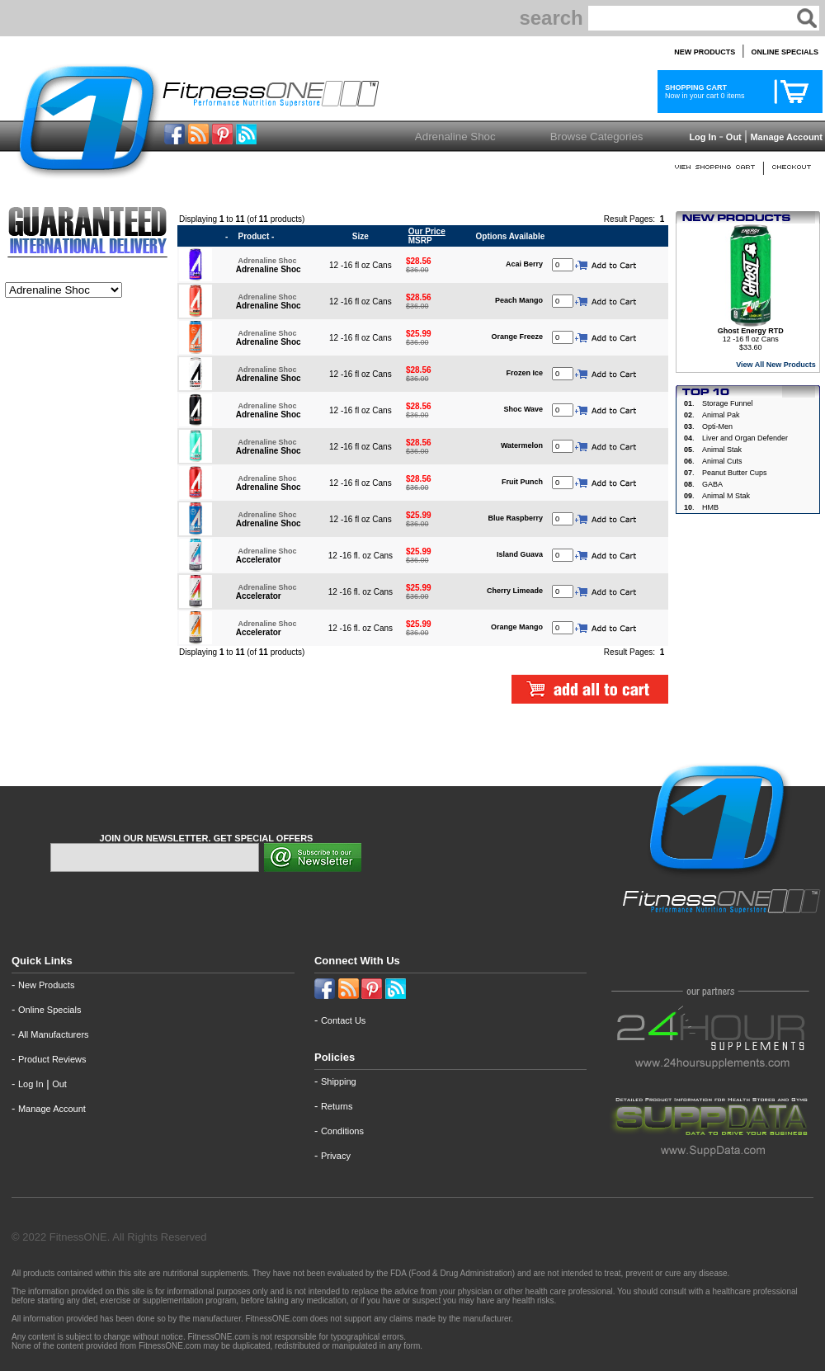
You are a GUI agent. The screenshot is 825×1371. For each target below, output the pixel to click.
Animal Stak (722, 449)
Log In (701, 137)
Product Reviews (52, 1059)
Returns (337, 1106)
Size (360, 236)
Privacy (336, 1156)
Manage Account (785, 137)
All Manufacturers (53, 1034)
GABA (712, 484)
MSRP (426, 236)
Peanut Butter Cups (734, 473)
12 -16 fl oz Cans (751, 335)
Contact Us (343, 1020)
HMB (710, 507)
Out (734, 137)
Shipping (338, 1081)
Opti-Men (717, 426)
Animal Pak (721, 415)
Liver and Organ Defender (745, 438)
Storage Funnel (727, 403)
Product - (256, 236)
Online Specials (49, 1010)
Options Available (510, 236)
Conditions (342, 1131)
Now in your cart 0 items (703, 91)
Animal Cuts (722, 461)
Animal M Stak (726, 496)
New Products (46, 985)
